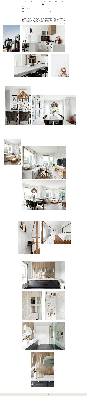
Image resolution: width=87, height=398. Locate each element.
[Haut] (78, 395)
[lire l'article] (60, 23)
